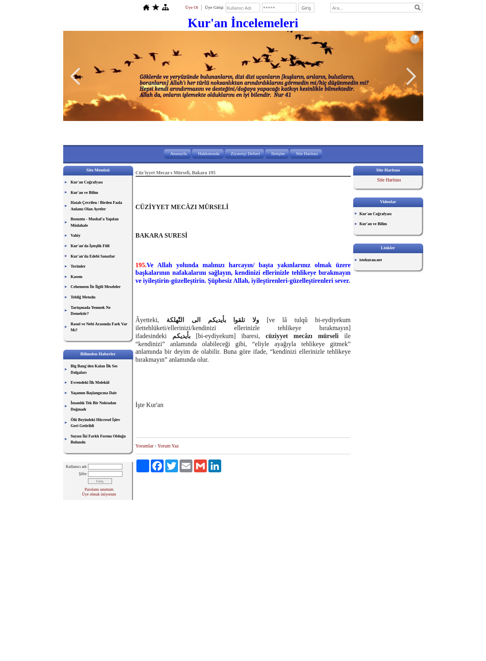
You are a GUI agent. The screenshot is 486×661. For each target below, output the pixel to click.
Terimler (78, 266)
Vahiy (76, 235)
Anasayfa (178, 153)
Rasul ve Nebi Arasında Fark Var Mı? (99, 327)
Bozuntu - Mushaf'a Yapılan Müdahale (95, 222)
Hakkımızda (209, 153)
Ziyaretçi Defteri (245, 153)
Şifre (82, 474)
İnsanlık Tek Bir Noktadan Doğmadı (93, 406)
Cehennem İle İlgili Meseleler (96, 286)
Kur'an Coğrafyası (87, 182)
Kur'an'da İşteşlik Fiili (90, 246)
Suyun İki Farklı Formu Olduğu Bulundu (98, 439)
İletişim (278, 153)
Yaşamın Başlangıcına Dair (94, 393)
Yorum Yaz (168, 446)
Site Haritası (307, 153)
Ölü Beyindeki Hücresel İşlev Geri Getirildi (95, 422)
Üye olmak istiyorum (99, 494)
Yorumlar (145, 446)
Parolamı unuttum (99, 489)
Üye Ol (191, 7)
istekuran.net (371, 260)
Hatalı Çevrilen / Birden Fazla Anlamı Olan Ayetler (96, 205)
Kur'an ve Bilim (84, 192)
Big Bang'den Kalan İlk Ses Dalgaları (94, 369)
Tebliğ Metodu (83, 297)
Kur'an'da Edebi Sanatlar (93, 256)
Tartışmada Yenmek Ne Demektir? (91, 310)
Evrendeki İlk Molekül (90, 382)
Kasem (76, 276)
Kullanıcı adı (76, 466)
